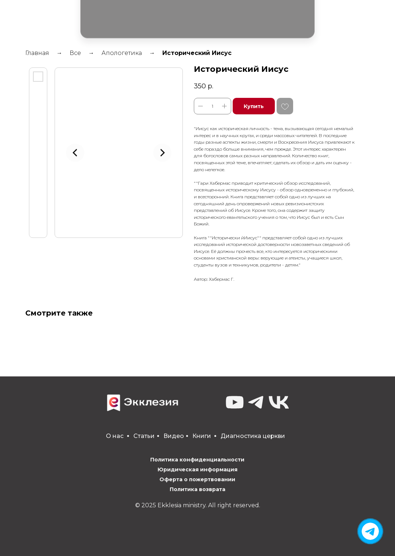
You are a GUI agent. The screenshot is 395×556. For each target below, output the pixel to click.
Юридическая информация (197, 469)
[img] (370, 531)
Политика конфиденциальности (197, 459)
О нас (114, 435)
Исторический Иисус (197, 52)
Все (75, 52)
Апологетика (121, 52)
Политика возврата (197, 489)
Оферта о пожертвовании (197, 479)
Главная (37, 52)
